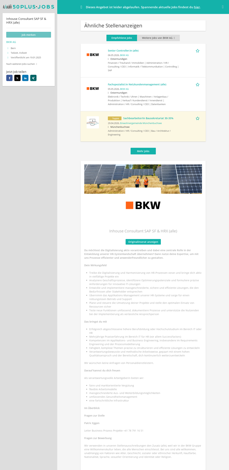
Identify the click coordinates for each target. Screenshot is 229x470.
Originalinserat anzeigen (143, 241)
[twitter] (17, 78)
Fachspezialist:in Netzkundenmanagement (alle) (137, 84)
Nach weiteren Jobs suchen (20, 63)
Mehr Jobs (143, 151)
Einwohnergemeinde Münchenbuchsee (141, 123)
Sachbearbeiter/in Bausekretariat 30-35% (148, 118)
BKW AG (124, 55)
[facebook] (9, 78)
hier (197, 7)
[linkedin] (25, 78)
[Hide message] (223, 7)
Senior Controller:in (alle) (123, 50)
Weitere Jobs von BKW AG (158, 38)
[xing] (33, 78)
